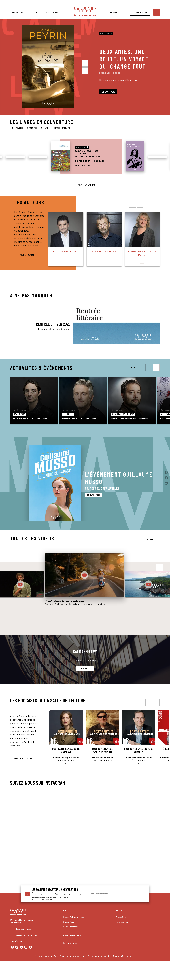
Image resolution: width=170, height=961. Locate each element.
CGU (56, 956)
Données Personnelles (124, 956)
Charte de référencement (72, 956)
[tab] (17, 12)
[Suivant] (85, 70)
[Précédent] (85, 63)
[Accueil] (85, 11)
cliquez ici (48, 899)
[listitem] (12, 947)
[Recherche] (156, 12)
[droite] (140, 204)
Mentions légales (43, 956)
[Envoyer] (142, 894)
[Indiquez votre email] (114, 894)
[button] (140, 12)
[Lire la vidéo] (20, 584)
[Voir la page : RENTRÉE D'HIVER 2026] (85, 318)
